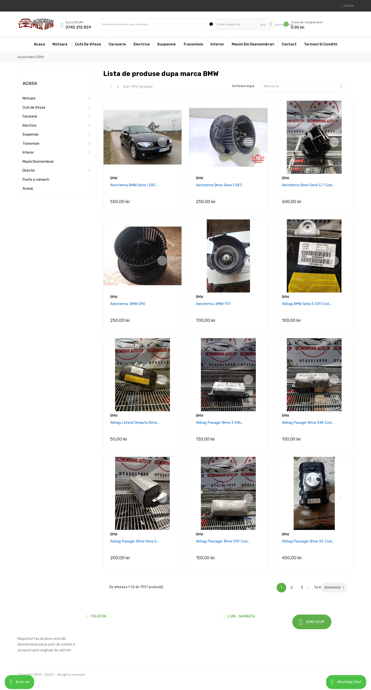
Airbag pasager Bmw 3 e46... (219, 422)
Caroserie (30, 116)
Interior (28, 152)
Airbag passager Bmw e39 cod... (222, 541)
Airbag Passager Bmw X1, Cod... (308, 541)
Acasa (30, 83)
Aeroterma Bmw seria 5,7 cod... (308, 185)
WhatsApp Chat (346, 682)
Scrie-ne (19, 682)
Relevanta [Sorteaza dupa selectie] (305, 86)
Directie (29, 170)
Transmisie (31, 144)
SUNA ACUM (311, 622)
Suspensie (30, 134)
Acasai (28, 188)
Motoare (29, 98)
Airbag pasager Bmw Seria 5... (134, 541)
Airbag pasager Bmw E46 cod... (308, 422)
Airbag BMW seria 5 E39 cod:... (307, 304)
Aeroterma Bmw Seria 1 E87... (219, 185)
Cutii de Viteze (34, 108)
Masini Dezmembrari (38, 162)
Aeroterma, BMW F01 (213, 304)
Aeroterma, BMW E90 (127, 304)
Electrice (29, 126)
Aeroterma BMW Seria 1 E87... (134, 185)
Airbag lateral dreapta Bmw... (134, 422)
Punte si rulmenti (36, 180)
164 (317, 587)
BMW (113, 178)
